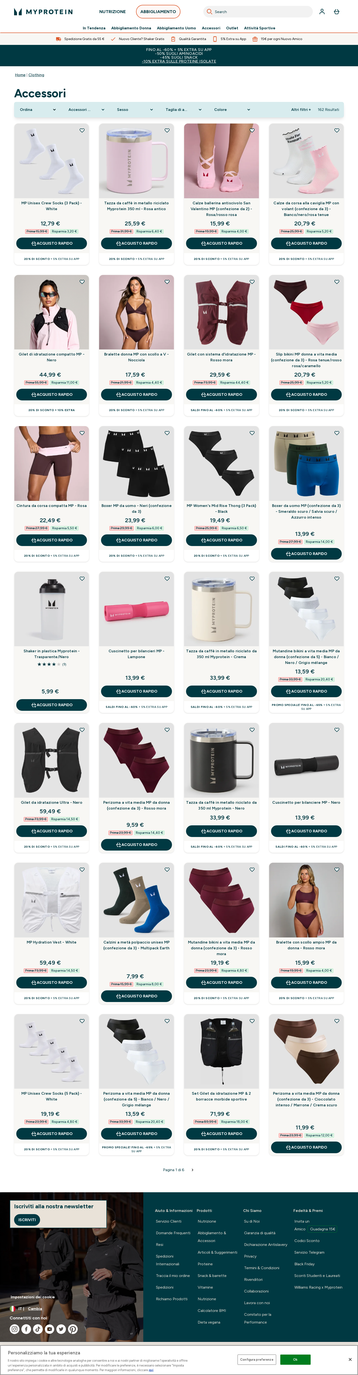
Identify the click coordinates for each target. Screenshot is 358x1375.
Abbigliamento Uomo (176, 28)
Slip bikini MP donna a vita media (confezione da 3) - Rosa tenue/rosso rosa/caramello (306, 360)
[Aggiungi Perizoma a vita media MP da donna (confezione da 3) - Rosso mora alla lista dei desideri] (167, 730)
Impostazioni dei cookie (33, 1297)
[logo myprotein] (43, 11)
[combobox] (258, 11)
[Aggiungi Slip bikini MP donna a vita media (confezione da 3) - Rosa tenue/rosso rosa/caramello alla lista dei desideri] (337, 282)
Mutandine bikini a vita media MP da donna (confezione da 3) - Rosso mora (221, 948)
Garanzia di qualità (259, 1233)
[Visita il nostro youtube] (49, 1329)
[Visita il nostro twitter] (61, 1329)
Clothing (36, 75)
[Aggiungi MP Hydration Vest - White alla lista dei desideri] (82, 869)
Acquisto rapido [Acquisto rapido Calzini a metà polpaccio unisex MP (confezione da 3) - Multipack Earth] (136, 996)
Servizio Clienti (168, 1221)
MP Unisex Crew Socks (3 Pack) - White (51, 206)
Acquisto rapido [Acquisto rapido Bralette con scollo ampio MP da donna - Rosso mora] (306, 983)
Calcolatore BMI (212, 1310)
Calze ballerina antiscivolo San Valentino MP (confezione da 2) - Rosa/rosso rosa (221, 209)
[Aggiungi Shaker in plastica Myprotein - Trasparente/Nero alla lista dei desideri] (82, 578)
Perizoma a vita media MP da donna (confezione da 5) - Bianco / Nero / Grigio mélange (136, 1099)
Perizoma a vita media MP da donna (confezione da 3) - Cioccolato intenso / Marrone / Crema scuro (306, 1099)
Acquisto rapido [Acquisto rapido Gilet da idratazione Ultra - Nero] (52, 831)
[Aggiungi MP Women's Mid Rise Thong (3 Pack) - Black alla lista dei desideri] (252, 433)
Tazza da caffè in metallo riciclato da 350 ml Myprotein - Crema (221, 654)
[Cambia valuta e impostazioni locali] (72, 1309)
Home (20, 75)
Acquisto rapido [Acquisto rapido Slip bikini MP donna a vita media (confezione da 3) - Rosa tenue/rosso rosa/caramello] (306, 395)
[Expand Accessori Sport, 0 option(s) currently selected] (87, 110)
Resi (159, 1244)
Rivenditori (253, 1279)
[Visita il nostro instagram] (14, 1329)
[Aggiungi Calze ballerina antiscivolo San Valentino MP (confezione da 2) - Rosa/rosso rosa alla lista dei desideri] (252, 130)
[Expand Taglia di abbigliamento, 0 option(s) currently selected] (184, 110)
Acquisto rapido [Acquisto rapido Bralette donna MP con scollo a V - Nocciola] (136, 395)
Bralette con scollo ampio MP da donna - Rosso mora (306, 945)
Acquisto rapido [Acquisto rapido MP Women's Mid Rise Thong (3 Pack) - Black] (221, 540)
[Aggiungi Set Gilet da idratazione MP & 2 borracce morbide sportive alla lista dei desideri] (252, 1021)
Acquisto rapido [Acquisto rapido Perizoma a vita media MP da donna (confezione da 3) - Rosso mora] (136, 845)
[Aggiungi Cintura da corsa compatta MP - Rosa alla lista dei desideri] (82, 433)
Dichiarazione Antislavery (265, 1244)
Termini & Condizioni (261, 1268)
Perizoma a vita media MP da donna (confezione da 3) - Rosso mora (136, 805)
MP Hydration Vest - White (52, 942)
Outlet (232, 28)
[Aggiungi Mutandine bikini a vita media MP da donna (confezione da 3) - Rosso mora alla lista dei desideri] (252, 869)
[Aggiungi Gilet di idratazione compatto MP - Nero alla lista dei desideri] (82, 282)
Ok (295, 1359)
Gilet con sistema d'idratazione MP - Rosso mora (221, 357)
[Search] (209, 11)
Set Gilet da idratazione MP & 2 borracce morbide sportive (221, 1096)
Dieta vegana (209, 1322)
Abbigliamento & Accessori (212, 1237)
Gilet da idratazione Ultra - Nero (51, 802)
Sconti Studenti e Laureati (317, 1275)
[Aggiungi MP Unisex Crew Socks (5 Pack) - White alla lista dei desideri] (82, 1021)
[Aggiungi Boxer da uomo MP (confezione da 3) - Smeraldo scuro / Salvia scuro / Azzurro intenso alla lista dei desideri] (337, 433)
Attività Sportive (259, 28)
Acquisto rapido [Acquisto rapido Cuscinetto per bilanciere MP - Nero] (306, 831)
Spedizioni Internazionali (167, 1260)
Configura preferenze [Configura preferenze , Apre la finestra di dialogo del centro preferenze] (256, 1359)
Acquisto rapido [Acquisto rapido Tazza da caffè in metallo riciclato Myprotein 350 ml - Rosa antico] (136, 243)
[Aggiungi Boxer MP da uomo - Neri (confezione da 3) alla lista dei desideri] (167, 433)
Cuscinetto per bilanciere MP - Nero (306, 802)
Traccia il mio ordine (173, 1275)
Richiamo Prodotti (172, 1299)
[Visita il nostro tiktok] (38, 1329)
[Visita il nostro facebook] (26, 1329)
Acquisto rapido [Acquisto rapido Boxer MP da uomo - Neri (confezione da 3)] (136, 540)
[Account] (322, 11)
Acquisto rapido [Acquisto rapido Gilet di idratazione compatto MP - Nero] (52, 395)
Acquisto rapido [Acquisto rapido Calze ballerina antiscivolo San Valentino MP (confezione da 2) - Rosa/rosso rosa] (221, 243)
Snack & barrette (212, 1275)
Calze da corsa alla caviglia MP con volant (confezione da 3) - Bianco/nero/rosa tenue (306, 209)
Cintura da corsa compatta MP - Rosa (52, 505)
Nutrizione (207, 1221)
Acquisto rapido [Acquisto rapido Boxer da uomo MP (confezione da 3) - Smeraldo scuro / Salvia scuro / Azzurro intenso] (306, 554)
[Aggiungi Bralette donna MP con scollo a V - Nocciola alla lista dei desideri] (167, 282)
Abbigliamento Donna (131, 28)
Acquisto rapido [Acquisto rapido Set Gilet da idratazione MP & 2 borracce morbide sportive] (221, 1134)
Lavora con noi (257, 1302)
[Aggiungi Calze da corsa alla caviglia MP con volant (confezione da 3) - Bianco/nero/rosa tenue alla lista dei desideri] (337, 130)
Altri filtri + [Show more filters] (301, 109)
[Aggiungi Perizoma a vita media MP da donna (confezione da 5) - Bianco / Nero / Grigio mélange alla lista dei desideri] (167, 1021)
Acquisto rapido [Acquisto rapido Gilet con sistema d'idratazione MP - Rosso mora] (221, 395)
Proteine (205, 1264)
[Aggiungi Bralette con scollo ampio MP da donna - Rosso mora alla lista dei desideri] (337, 869)
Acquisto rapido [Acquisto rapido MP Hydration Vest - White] (52, 983)
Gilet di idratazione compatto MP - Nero (52, 357)
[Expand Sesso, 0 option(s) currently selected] (135, 110)
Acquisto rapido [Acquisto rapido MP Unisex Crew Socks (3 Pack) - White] (52, 243)
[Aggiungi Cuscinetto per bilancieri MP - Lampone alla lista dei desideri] (167, 578)
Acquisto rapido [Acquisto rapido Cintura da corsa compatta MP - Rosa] (52, 540)
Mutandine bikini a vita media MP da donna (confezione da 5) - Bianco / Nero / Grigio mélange (306, 657)
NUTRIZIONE (112, 13)
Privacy (250, 1256)
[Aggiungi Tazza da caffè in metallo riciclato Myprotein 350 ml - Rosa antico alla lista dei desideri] (167, 130)
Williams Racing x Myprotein (318, 1287)
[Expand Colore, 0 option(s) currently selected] (232, 110)
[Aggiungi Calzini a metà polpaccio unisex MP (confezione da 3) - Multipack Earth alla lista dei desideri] (167, 869)
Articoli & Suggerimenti (217, 1252)
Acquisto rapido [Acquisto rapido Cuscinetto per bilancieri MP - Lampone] (136, 691)
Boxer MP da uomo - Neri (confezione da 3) (137, 508)
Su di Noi (252, 1221)
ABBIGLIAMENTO (158, 13)
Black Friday (304, 1264)
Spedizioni (164, 1287)
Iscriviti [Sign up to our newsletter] (27, 1220)
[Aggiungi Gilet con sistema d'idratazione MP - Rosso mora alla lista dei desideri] (252, 282)
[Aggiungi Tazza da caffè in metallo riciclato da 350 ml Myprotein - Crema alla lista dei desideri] (252, 578)
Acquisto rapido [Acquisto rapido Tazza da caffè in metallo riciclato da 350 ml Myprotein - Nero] (221, 831)
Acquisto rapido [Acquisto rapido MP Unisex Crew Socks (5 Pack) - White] (52, 1134)
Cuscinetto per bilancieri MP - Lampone (137, 654)
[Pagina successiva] (192, 1170)
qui (151, 1370)
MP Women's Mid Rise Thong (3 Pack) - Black (221, 508)
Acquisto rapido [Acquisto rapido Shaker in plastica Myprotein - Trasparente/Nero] (52, 705)
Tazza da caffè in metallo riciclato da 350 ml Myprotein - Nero (221, 805)
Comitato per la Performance (257, 1318)
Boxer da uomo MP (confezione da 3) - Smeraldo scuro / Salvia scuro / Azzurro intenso (306, 511)
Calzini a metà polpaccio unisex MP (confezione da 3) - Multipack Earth (136, 945)
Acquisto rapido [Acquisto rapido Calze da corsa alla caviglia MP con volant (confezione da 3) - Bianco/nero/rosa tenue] (306, 243)
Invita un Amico (315, 1226)
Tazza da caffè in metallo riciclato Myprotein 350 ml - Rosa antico (136, 206)
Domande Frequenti (173, 1233)
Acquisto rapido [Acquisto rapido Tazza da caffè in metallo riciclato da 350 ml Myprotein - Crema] (221, 691)
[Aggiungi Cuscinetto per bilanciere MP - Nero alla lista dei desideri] (337, 730)
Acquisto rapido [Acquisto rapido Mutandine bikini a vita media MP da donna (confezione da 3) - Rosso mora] (221, 983)
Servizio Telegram (309, 1252)
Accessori (211, 28)
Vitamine (205, 1287)
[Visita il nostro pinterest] (73, 1329)
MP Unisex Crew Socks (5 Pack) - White (51, 1096)
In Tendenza (94, 28)
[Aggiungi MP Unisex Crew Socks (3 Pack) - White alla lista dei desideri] (82, 130)
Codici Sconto (307, 1240)
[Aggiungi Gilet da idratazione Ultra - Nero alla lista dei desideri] (82, 730)
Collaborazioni (256, 1291)
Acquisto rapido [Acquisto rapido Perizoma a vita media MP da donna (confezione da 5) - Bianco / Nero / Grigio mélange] (136, 1134)
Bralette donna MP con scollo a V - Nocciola (136, 357)
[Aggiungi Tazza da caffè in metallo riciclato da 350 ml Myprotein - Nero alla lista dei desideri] (252, 730)
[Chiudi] (350, 1359)
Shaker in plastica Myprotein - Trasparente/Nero (52, 654)
